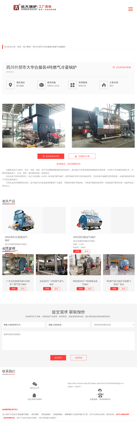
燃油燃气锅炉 (23, 414)
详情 (77, 251)
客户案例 (27, 47)
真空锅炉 (35, 414)
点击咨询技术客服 (123, 67)
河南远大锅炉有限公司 (37, 6)
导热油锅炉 (46, 414)
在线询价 (78, 358)
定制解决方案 (84, 156)
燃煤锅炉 (68, 414)
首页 (19, 47)
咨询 (86, 251)
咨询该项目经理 (52, 156)
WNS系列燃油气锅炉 (84, 237)
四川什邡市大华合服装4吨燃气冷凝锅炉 (49, 47)
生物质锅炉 (57, 414)
